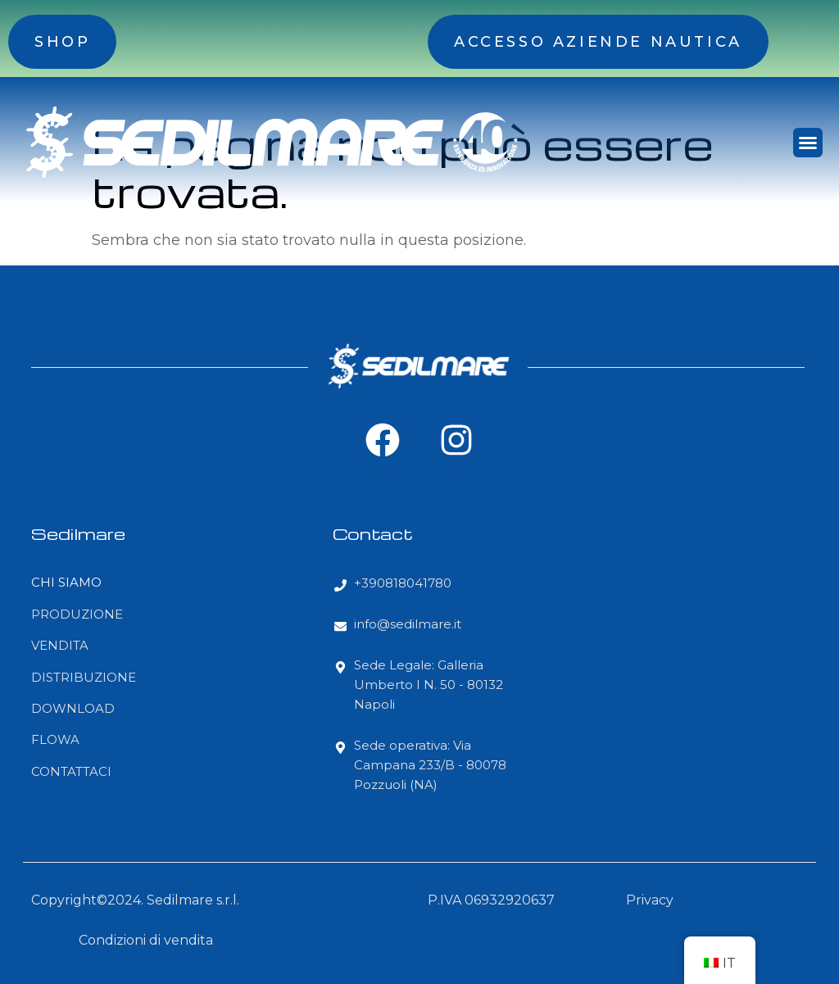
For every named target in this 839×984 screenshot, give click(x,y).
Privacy (649, 900)
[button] (808, 142)
